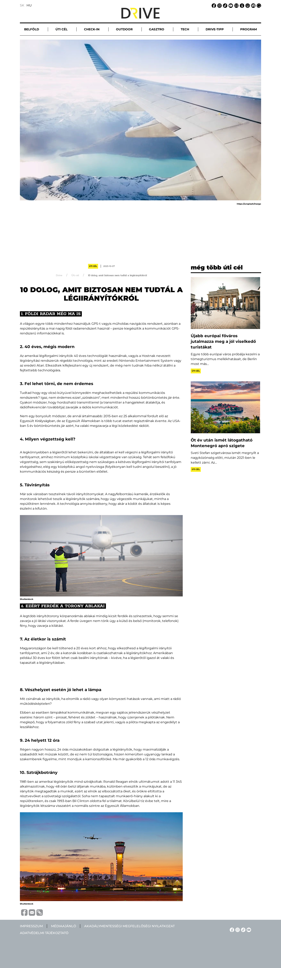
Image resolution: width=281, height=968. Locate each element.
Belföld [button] (31, 29)
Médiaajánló (63, 926)
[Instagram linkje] (219, 5)
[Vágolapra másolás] (39, 912)
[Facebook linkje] (213, 5)
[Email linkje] (236, 5)
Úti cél (93, 266)
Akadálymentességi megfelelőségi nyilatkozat (129, 926)
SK (22, 5)
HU (29, 5)
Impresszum (31, 926)
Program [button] (248, 29)
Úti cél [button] (61, 29)
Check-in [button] (91, 29)
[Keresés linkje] (258, 5)
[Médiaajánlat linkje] (252, 5)
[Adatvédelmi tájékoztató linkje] (247, 5)
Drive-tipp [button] (215, 29)
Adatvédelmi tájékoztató (44, 933)
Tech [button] (185, 29)
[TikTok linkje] (224, 5)
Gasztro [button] (156, 29)
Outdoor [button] (124, 29)
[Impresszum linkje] (241, 5)
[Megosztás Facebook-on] (24, 912)
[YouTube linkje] (230, 5)
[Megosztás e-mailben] (31, 912)
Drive (59, 275)
